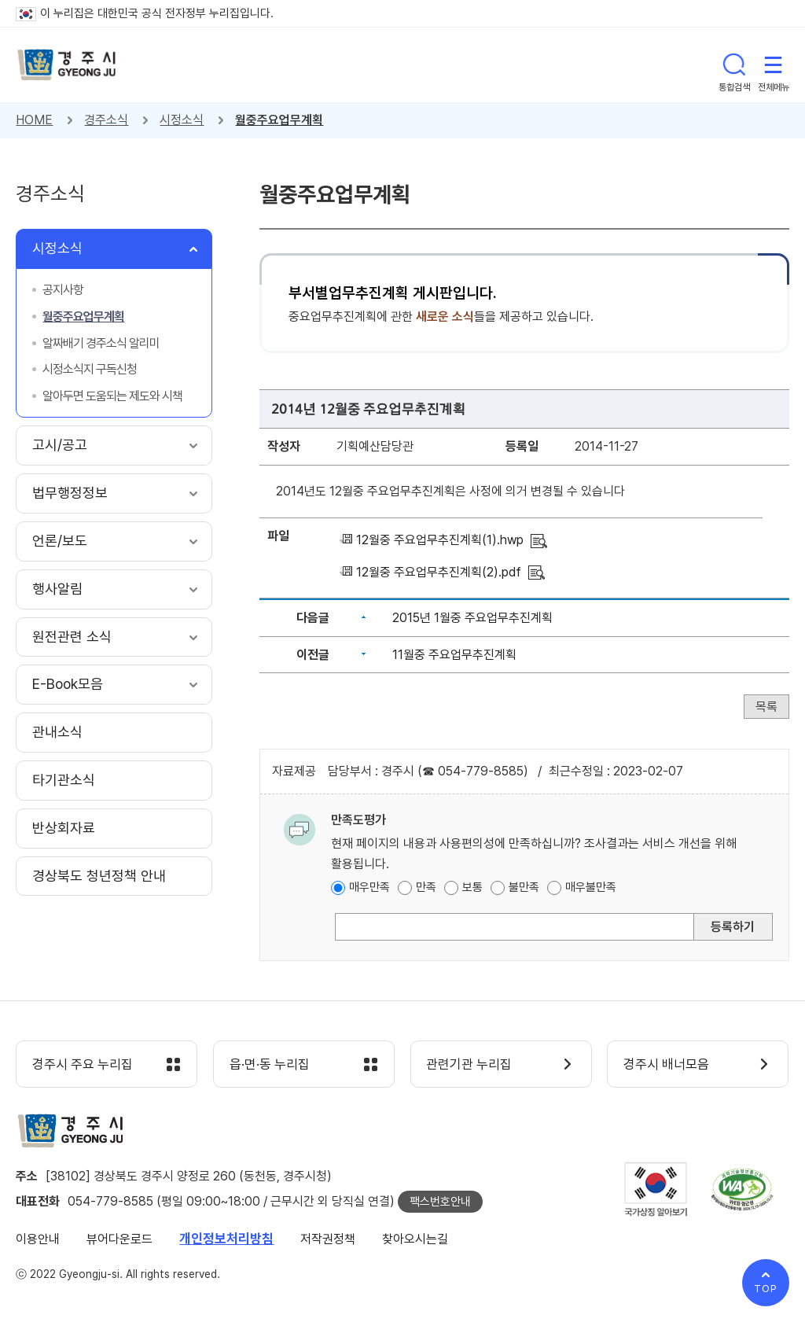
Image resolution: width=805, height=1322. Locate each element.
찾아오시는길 (415, 1239)
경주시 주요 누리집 (82, 1065)
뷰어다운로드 (119, 1239)
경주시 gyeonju (67, 65)
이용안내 (38, 1239)
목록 (766, 706)
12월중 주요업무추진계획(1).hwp (440, 539)
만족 (426, 887)
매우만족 (369, 887)
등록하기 (733, 926)
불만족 (524, 887)
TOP (765, 1288)
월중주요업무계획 (279, 119)
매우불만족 (590, 887)
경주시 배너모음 (666, 1065)
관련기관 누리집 (470, 1065)
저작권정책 (327, 1239)
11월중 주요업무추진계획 (454, 654)
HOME (34, 119)
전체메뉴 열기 (773, 64)
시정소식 (182, 119)
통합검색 (734, 64)
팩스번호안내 (440, 1202)
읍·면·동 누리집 (270, 1065)
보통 (472, 887)
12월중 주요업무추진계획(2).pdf (438, 572)
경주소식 (106, 119)
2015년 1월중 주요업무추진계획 (472, 617)
